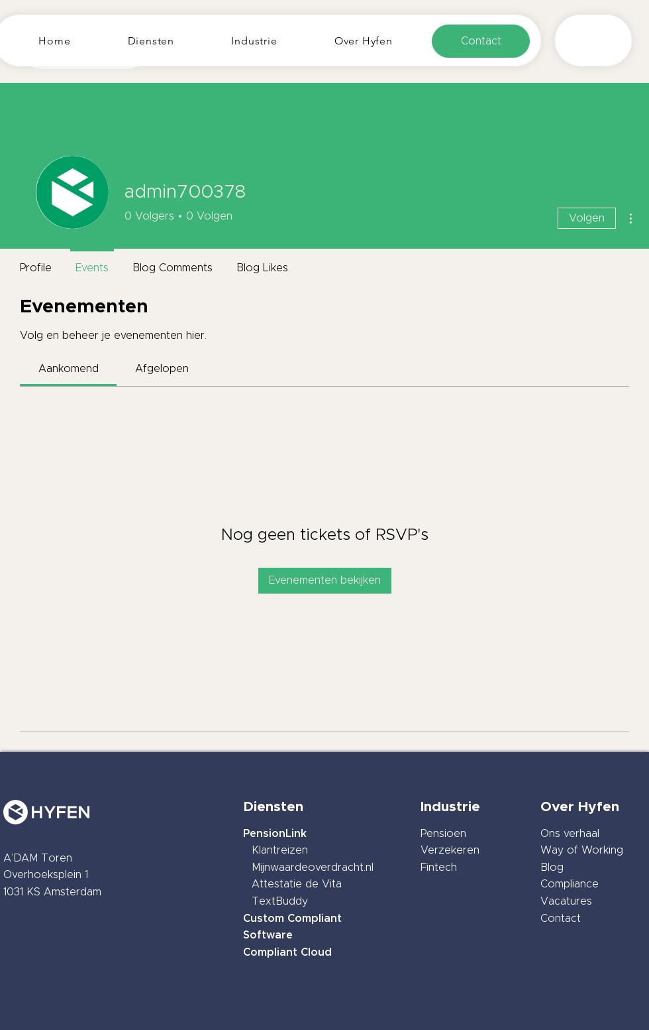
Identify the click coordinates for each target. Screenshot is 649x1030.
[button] (151, 41)
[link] (68, 368)
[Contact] (481, 41)
